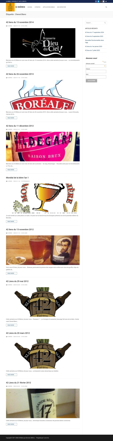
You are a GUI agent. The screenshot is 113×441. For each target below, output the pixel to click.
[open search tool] (106, 7)
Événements (26, 181)
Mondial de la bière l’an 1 (17, 177)
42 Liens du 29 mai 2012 (17, 281)
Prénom (88, 69)
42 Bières (20, 7)
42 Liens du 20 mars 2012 (18, 333)
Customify (46, 438)
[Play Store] (106, 1)
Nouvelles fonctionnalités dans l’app (94, 41)
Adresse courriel (95, 63)
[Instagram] (101, 1)
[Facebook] (96, 1)
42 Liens (24, 25)
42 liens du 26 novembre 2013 (20, 74)
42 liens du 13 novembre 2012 (20, 229)
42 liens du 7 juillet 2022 (92, 50)
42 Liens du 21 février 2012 (18, 382)
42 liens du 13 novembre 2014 (20, 22)
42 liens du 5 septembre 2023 (94, 36)
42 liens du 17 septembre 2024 (94, 32)
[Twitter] (98, 1)
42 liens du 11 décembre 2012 (20, 126)
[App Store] (103, 1)
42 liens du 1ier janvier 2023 (93, 46)
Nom (87, 74)
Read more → (12, 66)
